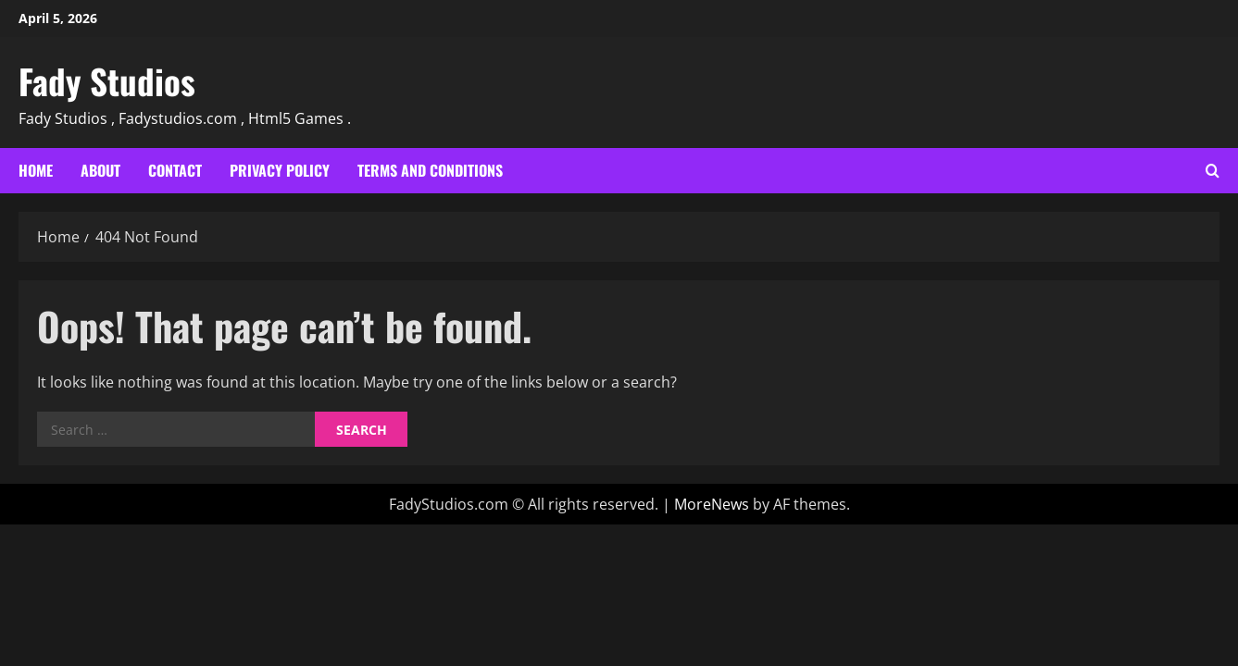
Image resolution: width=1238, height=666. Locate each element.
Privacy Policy (280, 170)
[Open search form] (1212, 171)
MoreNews (711, 504)
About (100, 170)
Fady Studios (107, 81)
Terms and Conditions (430, 170)
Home (36, 170)
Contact (175, 170)
